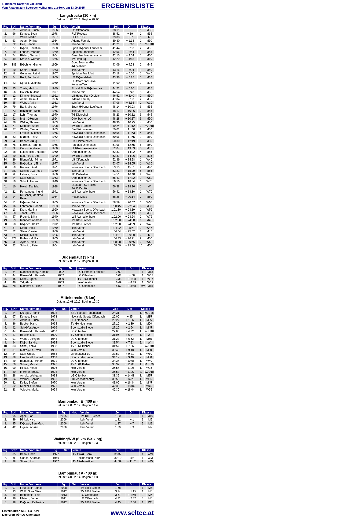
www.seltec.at (132, 512)
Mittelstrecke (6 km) (77, 298)
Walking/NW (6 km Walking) (78, 439)
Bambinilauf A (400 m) (78, 473)
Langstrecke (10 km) (78, 16)
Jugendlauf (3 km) (78, 257)
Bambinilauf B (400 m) (78, 401)
